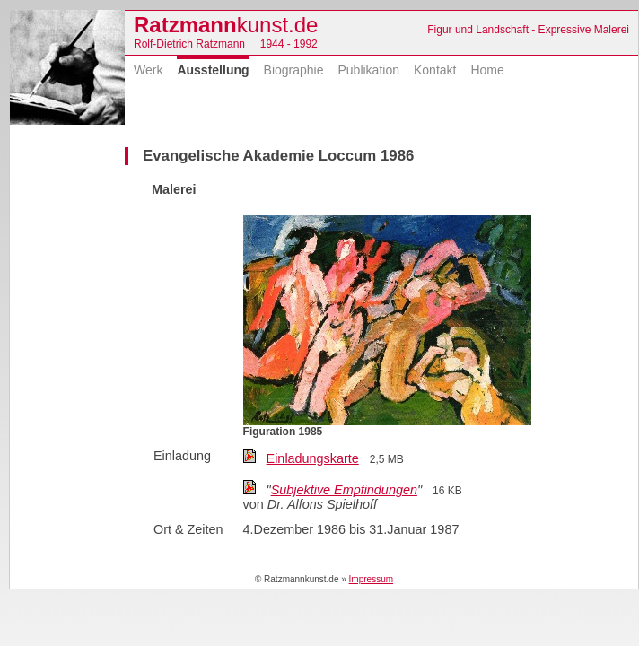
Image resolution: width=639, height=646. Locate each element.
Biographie (294, 70)
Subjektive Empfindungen (344, 490)
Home (486, 70)
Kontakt (435, 70)
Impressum (371, 579)
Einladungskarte (313, 458)
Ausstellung (213, 70)
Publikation (368, 70)
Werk (148, 70)
